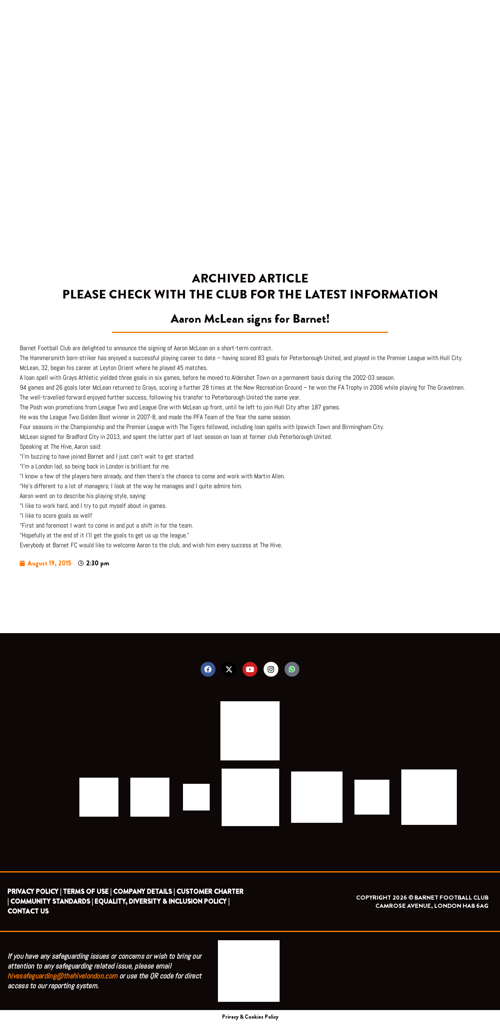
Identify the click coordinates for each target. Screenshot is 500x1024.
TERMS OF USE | (87, 891)
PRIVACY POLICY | (34, 891)
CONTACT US (28, 911)
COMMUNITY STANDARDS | (51, 901)
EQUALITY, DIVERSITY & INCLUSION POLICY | (162, 901)
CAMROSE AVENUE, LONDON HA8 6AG (431, 905)
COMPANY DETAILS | (144, 891)
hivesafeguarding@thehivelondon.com (62, 975)
